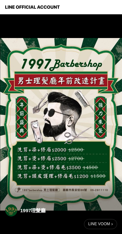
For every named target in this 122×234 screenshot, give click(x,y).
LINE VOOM (99, 224)
